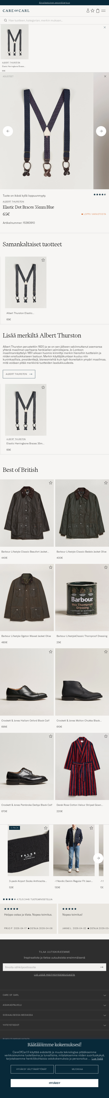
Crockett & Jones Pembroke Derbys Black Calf (26, 804)
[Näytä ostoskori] (97, 10)
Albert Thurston (11, 63)
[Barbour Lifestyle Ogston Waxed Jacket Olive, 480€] (27, 604)
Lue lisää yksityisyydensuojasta (54, 975)
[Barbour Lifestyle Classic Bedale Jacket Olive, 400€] (82, 519)
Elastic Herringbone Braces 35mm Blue (13, 66)
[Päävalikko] (103, 11)
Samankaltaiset (32, 244)
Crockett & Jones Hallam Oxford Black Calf (25, 720)
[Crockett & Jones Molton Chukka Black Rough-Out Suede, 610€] (82, 688)
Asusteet (8, 76)
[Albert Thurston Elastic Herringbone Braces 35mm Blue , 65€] (14, 48)
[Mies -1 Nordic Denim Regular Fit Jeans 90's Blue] (74, 850)
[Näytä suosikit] (92, 11)
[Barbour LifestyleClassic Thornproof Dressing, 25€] (82, 604)
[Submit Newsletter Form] (101, 967)
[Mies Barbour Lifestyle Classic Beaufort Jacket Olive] (27, 513)
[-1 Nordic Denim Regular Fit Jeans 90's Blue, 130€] (74, 857)
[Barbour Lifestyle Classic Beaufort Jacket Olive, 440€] (27, 519)
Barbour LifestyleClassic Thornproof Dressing (82, 636)
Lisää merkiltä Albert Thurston (42, 335)
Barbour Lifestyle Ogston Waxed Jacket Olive (26, 636)
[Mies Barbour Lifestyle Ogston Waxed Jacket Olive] (27, 597)
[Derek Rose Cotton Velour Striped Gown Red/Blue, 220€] (82, 773)
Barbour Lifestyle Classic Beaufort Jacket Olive (24, 552)
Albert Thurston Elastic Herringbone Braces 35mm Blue (24, 313)
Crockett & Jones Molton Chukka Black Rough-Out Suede (78, 720)
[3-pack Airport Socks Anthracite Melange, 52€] (28, 857)
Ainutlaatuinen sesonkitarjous (54, 2)
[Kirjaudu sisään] (88, 11)
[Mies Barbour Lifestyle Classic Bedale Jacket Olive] (82, 513)
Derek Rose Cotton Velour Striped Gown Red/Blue (79, 805)
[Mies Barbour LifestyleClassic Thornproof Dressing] (82, 597)
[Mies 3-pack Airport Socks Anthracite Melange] (28, 850)
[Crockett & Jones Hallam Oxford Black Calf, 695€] (27, 688)
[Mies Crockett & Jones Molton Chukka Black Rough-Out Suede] (82, 681)
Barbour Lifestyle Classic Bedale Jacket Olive (81, 551)
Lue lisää (97, 1058)
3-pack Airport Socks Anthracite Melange (27, 881)
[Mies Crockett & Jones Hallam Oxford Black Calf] (27, 681)
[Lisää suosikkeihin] (42, 261)
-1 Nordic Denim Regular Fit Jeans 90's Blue (73, 881)
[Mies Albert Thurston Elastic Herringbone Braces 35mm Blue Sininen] (15, 41)
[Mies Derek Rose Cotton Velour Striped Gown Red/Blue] (82, 766)
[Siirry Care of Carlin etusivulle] (16, 10)
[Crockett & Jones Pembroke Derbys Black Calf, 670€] (27, 773)
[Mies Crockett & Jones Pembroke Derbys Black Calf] (27, 766)
